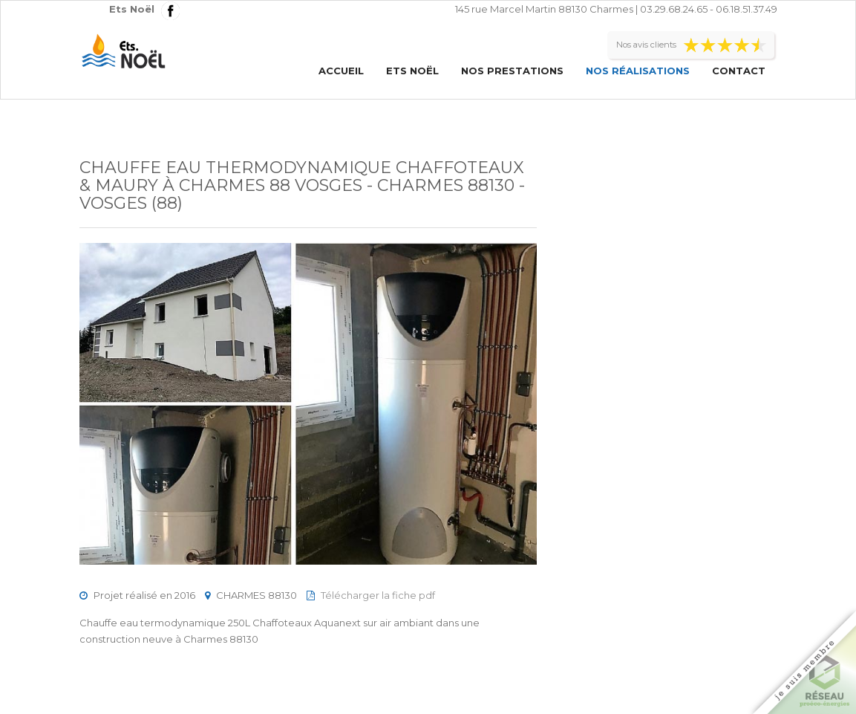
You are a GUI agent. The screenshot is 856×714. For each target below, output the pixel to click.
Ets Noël (412, 71)
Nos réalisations (638, 71)
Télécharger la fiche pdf (378, 595)
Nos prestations (512, 71)
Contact (738, 71)
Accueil (341, 71)
